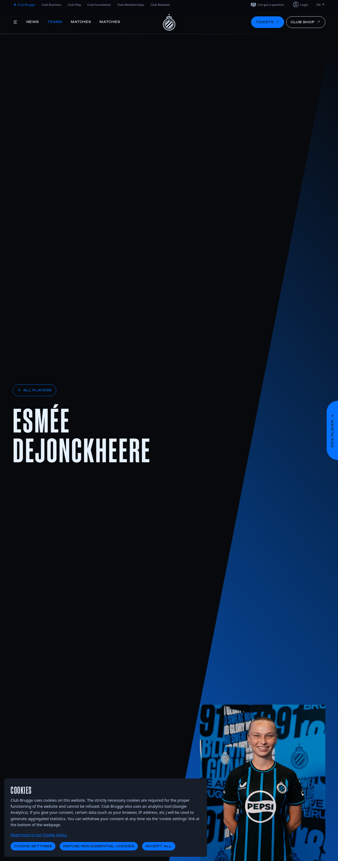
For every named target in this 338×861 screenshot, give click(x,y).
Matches (81, 22)
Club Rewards (160, 5)
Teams (54, 22)
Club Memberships (130, 5)
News (32, 22)
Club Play (74, 5)
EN (321, 5)
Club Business (52, 5)
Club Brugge (24, 4)
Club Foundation (99, 5)
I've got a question (267, 4)
